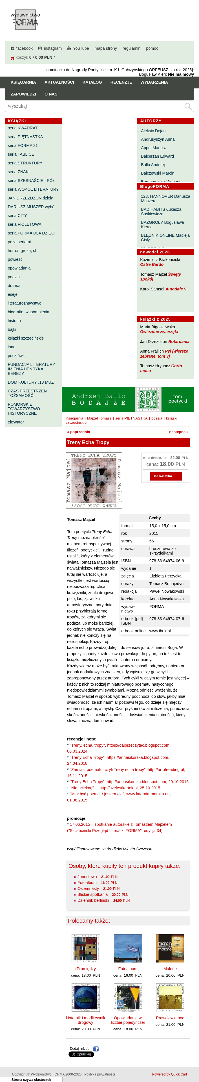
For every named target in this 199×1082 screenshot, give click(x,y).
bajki (12, 329)
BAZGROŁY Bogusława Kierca (162, 224)
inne (12, 347)
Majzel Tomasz (99, 418)
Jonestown (87, 876)
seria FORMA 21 (23, 145)
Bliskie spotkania (93, 894)
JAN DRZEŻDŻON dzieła (31, 198)
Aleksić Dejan (153, 131)
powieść (15, 259)
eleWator (16, 422)
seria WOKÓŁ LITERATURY (33, 189)
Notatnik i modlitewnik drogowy (85, 1020)
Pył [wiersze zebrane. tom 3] (164, 353)
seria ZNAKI (19, 172)
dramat (14, 285)
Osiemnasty (88, 888)
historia (14, 320)
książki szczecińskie (26, 338)
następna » (179, 432)
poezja (14, 277)
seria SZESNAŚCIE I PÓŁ (31, 180)
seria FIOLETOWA (24, 224)
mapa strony (106, 48)
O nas (51, 94)
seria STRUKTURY (25, 163)
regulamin (131, 48)
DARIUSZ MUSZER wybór (32, 207)
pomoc (152, 48)
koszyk (22, 57)
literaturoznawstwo (24, 303)
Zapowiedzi (23, 94)
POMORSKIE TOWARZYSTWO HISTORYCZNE (24, 409)
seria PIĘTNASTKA (25, 136)
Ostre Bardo (151, 264)
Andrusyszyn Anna (157, 139)
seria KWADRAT (23, 128)
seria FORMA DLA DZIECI (32, 233)
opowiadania (19, 268)
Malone (170, 968)
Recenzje (121, 82)
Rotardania (178, 341)
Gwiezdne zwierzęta (159, 331)
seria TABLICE (21, 154)
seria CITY (17, 215)
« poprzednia (78, 432)
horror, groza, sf (22, 250)
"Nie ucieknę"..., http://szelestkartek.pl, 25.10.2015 (115, 788)
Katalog (92, 82)
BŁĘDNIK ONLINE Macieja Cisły (165, 237)
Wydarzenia (154, 82)
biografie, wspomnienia (28, 312)
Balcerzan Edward (157, 156)
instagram (53, 48)
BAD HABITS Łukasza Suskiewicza (161, 211)
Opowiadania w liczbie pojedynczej (128, 1020)
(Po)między (85, 968)
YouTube (81, 48)
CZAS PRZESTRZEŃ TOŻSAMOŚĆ (27, 393)
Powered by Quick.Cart (169, 1074)
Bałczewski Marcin (157, 173)
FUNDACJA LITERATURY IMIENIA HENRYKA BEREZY (31, 369)
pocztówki (17, 355)
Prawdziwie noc (170, 1018)
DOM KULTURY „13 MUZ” (31, 382)
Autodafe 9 (175, 289)
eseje (12, 294)
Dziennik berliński (93, 900)
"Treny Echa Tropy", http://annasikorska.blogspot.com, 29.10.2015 (129, 781)
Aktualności (59, 82)
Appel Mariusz (154, 147)
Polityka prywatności (99, 1074)
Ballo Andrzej (153, 164)
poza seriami (19, 242)
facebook (24, 48)
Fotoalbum (87, 882)
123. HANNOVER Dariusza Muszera (165, 198)
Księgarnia (23, 82)
